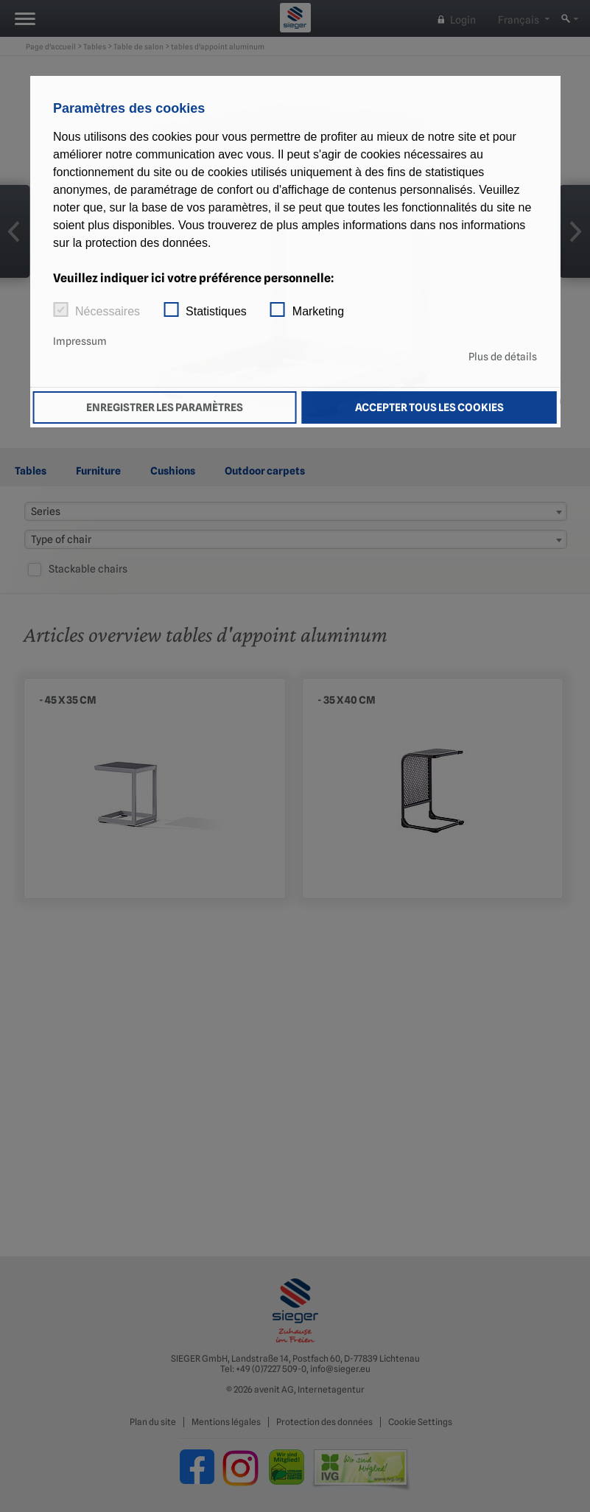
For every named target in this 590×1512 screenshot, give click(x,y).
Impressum (80, 341)
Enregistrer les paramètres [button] (164, 407)
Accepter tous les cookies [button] (429, 407)
